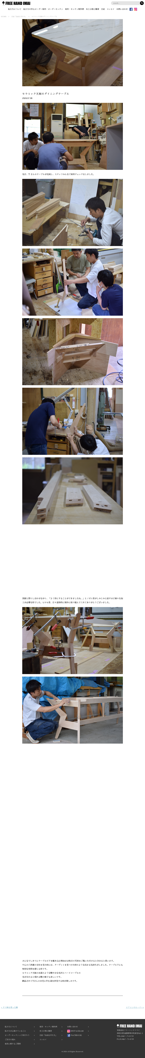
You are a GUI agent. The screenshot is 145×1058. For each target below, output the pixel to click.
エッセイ (110, 9)
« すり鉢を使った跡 (9, 1007)
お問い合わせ (122, 9)
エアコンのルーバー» (135, 1007)
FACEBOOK (74, 1035)
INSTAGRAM (75, 1031)
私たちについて (14, 9)
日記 (103, 9)
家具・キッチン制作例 (74, 9)
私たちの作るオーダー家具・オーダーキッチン (43, 9)
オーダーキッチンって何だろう (17, 1035)
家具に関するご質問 (13, 1044)
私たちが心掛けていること (15, 1031)
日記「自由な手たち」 (48, 1035)
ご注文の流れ (10, 1039)
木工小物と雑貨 (92, 9)
